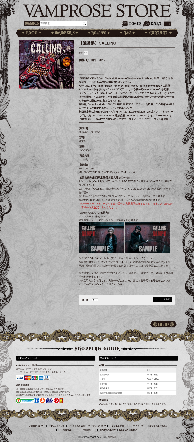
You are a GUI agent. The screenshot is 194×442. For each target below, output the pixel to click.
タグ (81, 52)
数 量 (85, 300)
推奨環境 (67, 430)
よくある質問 (118, 426)
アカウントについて (97, 426)
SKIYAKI (112, 437)
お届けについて (36, 426)
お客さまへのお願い (128, 430)
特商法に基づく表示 (158, 426)
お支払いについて (56, 426)
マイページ (138, 426)
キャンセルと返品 (77, 426)
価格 (82, 60)
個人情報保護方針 (107, 430)
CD (85, 53)
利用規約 (87, 430)
